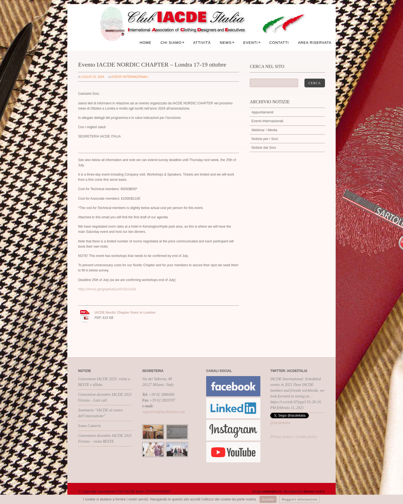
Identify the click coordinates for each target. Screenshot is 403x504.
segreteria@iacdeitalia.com (163, 412)
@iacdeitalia (280, 423)
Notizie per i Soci (264, 139)
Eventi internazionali (129, 76)
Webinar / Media (264, 130)
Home (145, 43)
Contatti (279, 43)
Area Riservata (315, 43)
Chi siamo (172, 43)
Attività (202, 43)
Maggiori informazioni (300, 499)
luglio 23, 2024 (92, 76)
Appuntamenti (262, 112)
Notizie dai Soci (263, 147)
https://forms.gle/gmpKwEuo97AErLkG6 (107, 289)
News (227, 43)
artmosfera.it (272, 491)
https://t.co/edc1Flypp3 (288, 402)
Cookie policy (306, 437)
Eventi (252, 43)
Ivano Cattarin (89, 426)
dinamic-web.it (314, 491)
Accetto (268, 499)
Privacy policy (281, 437)
